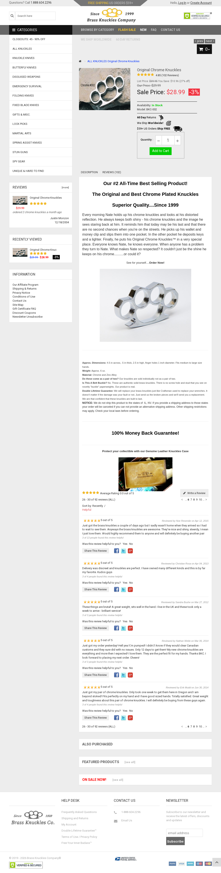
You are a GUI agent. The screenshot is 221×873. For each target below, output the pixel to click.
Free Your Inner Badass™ (77, 842)
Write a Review (194, 493)
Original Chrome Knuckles (46, 197)
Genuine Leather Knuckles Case (167, 451)
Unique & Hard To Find (28, 171)
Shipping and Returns (75, 818)
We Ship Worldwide (96, 39)
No (131, 543)
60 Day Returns (128, 39)
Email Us (126, 820)
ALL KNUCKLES (97, 61)
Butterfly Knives (24, 67)
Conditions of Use (24, 296)
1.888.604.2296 (41, 2)
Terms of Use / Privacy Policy (79, 836)
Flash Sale (127, 30)
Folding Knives (23, 95)
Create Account (201, 3)
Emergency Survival (27, 86)
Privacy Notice (21, 292)
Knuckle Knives (24, 58)
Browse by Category (97, 30)
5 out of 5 (97, 520)
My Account (69, 824)
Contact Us (170, 30)
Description (89, 172)
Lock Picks (20, 123)
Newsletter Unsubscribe (28, 316)
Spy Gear (19, 161)
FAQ (153, 30)
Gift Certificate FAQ (24, 308)
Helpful (86, 509)
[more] (64, 187)
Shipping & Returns (24, 288)
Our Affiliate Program (25, 284)
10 (200, 499)
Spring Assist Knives (27, 142)
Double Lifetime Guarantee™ (79, 830)
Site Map (18, 304)
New (143, 30)
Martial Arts (22, 133)
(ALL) (111, 499)
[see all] (130, 762)
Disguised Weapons (26, 76)
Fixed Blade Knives (26, 105)
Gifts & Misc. (21, 114)
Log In (182, 3)
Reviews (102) (112, 172)
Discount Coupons (24, 312)
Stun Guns (20, 152)
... (186, 499)
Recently (97, 505)
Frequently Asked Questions (79, 812)
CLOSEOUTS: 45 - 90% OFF (29, 39)
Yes (125, 543)
